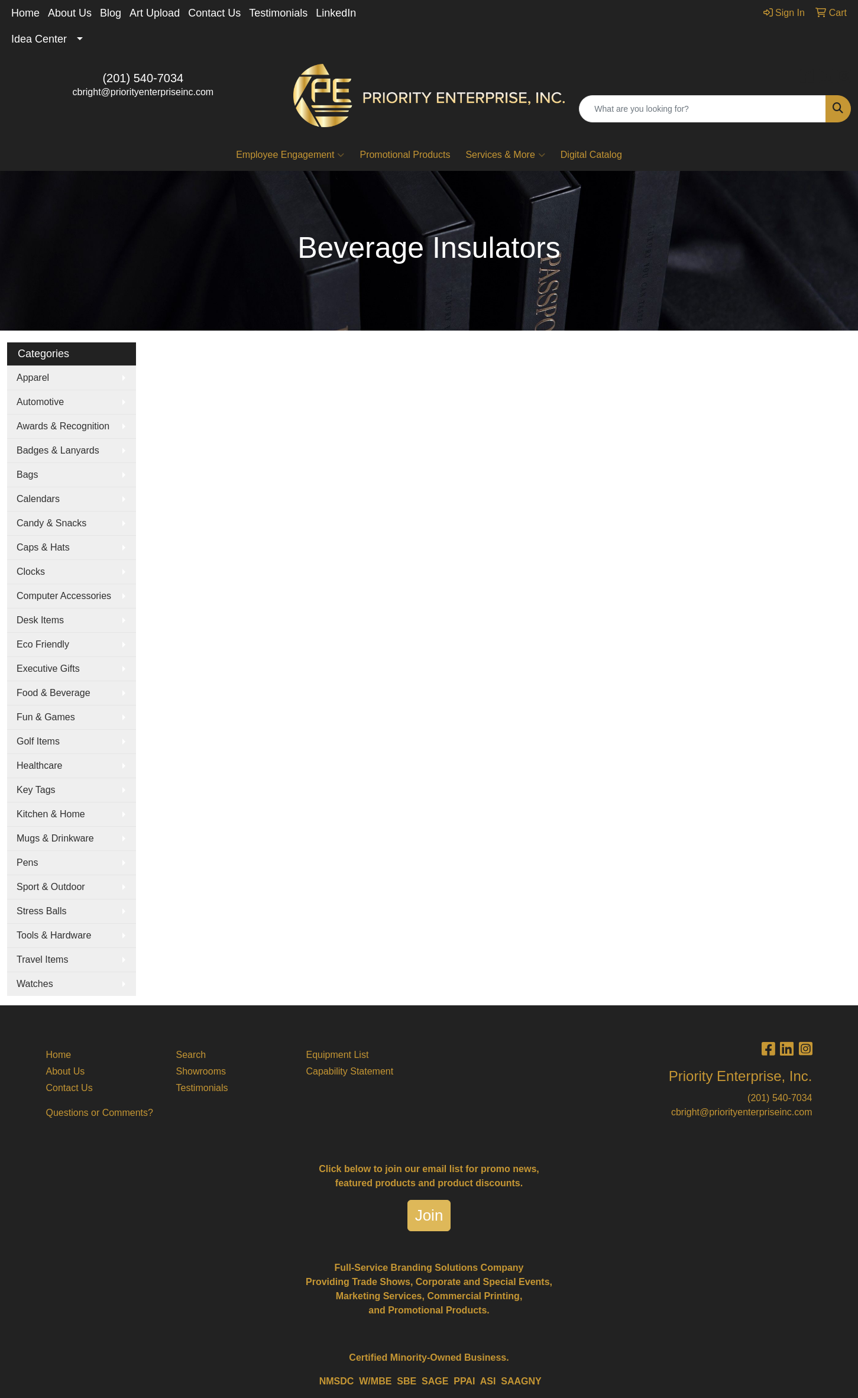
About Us (70, 13)
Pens (27, 862)
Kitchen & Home (51, 814)
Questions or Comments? (99, 1113)
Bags (27, 475)
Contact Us (214, 13)
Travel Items (42, 959)
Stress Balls (41, 911)
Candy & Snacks (51, 523)
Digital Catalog (591, 155)
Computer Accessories (64, 596)
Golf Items (38, 741)
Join (429, 1215)
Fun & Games (46, 717)
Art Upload (154, 13)
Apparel (33, 378)
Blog (110, 13)
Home (25, 13)
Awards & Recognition (63, 426)
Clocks (31, 572)
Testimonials (278, 13)
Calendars (38, 499)
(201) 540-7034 (142, 78)
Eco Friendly (43, 644)
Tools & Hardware (54, 935)
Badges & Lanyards (58, 450)
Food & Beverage (53, 693)
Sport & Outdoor (51, 887)
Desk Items (40, 620)
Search (191, 1055)
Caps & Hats (43, 547)
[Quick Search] (702, 108)
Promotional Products (405, 155)
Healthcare (39, 766)
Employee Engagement (290, 155)
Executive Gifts (48, 669)
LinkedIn (336, 13)
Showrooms (201, 1071)
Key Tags (36, 790)
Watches (35, 984)
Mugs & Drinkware (55, 838)
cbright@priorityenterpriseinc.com (143, 92)
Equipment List (337, 1055)
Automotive (40, 402)
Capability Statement (350, 1071)
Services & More (505, 155)
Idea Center (39, 39)
